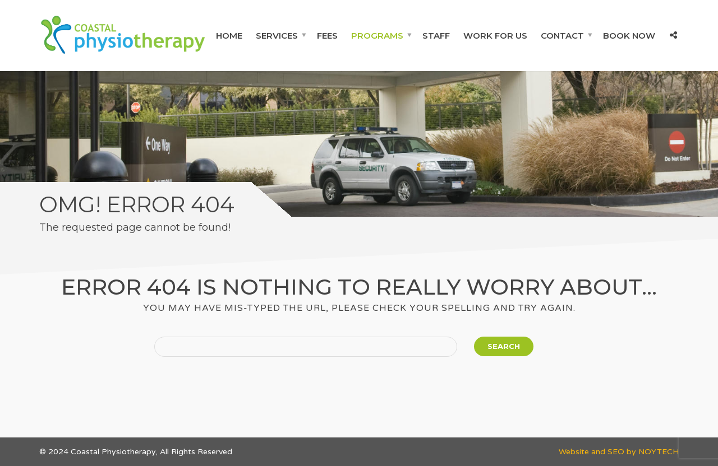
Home (229, 35)
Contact (562, 35)
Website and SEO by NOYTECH (619, 451)
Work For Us (495, 35)
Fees (327, 35)
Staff (436, 35)
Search (503, 346)
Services (277, 35)
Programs (377, 35)
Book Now (629, 35)
